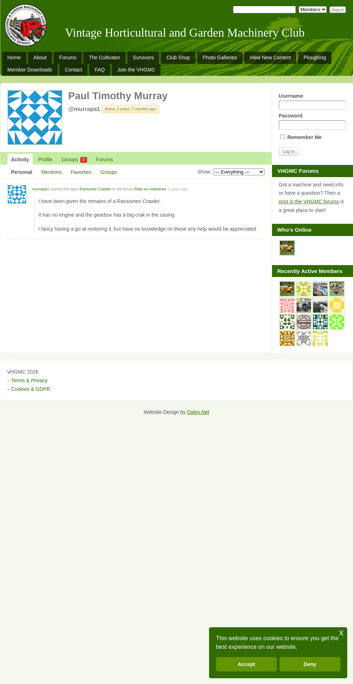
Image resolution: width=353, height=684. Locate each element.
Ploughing (314, 57)
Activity (20, 159)
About (40, 57)
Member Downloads (30, 70)
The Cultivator (104, 57)
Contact (73, 70)
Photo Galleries (220, 57)
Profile (45, 159)
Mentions (51, 172)
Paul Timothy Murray (118, 95)
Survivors (143, 57)
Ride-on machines (150, 189)
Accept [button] (246, 664)
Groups (74, 160)
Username (312, 101)
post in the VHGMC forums (309, 201)
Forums (67, 57)
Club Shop (178, 57)
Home (14, 57)
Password (312, 121)
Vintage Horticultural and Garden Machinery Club (185, 32)
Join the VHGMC (136, 70)
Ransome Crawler (95, 189)
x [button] (341, 632)
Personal (21, 172)
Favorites (81, 172)
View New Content (270, 57)
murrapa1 (40, 189)
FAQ (100, 70)
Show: (205, 172)
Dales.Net (198, 412)
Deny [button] (310, 664)
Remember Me (301, 137)
